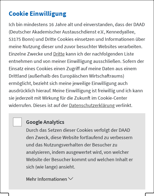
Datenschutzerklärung (92, 105)
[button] (82, 179)
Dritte (59, 54)
